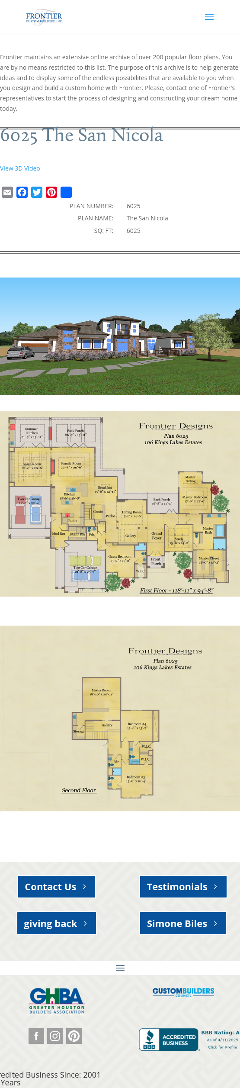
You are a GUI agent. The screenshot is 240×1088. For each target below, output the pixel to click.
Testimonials (177, 886)
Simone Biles (177, 923)
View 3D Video (20, 168)
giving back (50, 923)
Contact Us (50, 886)
